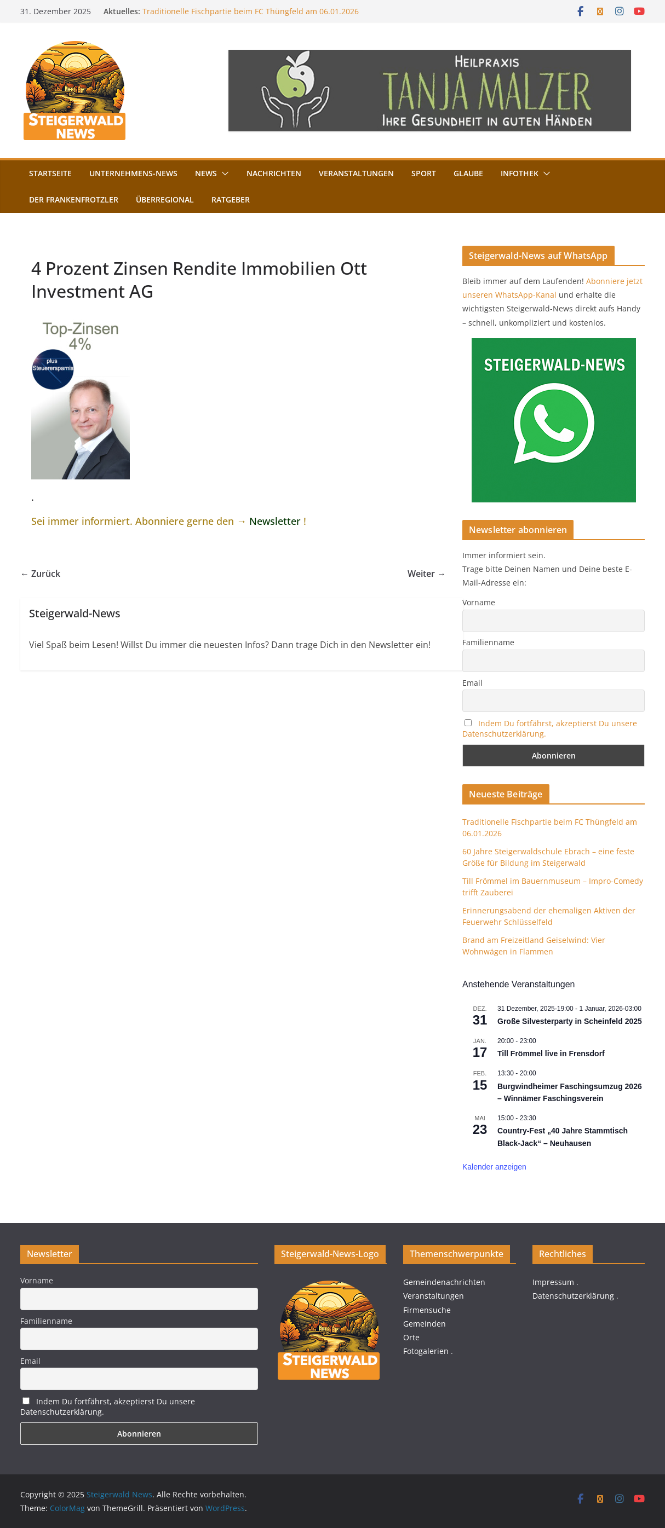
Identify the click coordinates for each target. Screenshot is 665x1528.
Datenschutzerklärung (573, 1295)
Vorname (478, 602)
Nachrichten (273, 173)
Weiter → (427, 574)
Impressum (553, 1282)
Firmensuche (427, 1310)
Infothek (519, 173)
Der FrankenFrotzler (73, 199)
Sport (423, 173)
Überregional (165, 199)
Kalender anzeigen (494, 1166)
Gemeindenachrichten (444, 1282)
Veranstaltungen (356, 173)
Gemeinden (424, 1323)
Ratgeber (230, 199)
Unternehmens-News (133, 173)
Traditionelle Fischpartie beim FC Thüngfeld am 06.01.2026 (250, 11)
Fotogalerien (426, 1351)
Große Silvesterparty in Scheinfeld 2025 (569, 1021)
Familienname (488, 642)
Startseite (50, 173)
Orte (411, 1337)
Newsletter (275, 521)
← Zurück (40, 574)
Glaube (468, 173)
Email (472, 683)
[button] (223, 173)
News (206, 173)
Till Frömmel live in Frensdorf (551, 1053)
